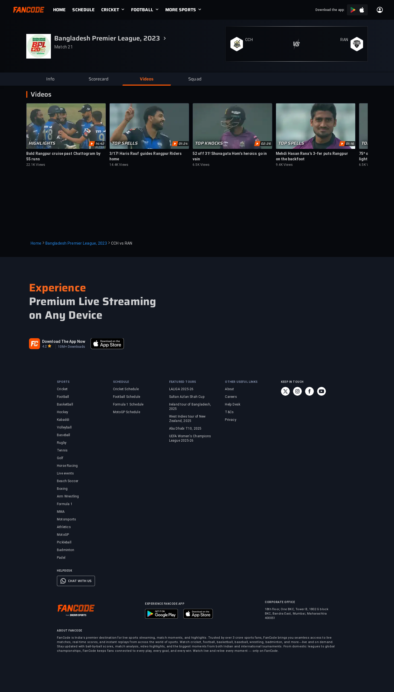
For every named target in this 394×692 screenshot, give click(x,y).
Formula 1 (65, 504)
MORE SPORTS (180, 10)
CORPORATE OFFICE (280, 602)
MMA (61, 512)
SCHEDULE (83, 10)
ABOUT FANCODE (69, 630)
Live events (65, 473)
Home (36, 243)
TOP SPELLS (125, 143)
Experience (57, 287)
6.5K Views (201, 165)
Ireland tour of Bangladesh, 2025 (190, 407)
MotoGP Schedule (126, 412)
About (229, 389)
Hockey (62, 412)
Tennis (62, 450)
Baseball (63, 435)
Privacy (230, 420)
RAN (344, 39)
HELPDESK (64, 570)
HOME (59, 10)
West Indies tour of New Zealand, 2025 (187, 419)
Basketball (65, 404)
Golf (60, 458)
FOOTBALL (142, 10)
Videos (41, 94)
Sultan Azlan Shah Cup (187, 397)
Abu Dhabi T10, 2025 (185, 428)
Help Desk (232, 404)
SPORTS (63, 382)
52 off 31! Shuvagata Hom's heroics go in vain (230, 156)
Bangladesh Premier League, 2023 (76, 243)
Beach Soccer (67, 481)
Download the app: (330, 10)
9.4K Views (284, 165)
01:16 (350, 144)
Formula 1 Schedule (128, 404)
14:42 (100, 144)
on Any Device (66, 315)
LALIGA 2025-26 (181, 389)
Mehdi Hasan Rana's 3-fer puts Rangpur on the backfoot (312, 156)
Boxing (62, 489)
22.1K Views (35, 165)
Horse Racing (67, 466)
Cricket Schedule (126, 389)
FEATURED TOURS (182, 382)
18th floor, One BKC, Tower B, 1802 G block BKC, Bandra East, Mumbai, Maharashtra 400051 (296, 613)
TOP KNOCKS (209, 143)
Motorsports (66, 519)
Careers (231, 397)
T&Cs (229, 412)
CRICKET (110, 10)
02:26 (266, 144)
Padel (61, 558)
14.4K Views (118, 165)
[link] (62, 10)
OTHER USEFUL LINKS (241, 382)
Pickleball (64, 542)
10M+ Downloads (71, 347)
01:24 (183, 144)
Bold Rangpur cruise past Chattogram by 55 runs (63, 156)
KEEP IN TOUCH (292, 381)
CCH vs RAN (121, 243)
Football (63, 397)
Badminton (65, 550)
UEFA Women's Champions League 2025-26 (190, 438)
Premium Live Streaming (92, 301)
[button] (50, 79)
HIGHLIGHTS (42, 143)
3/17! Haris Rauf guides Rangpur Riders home (145, 156)
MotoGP (63, 535)
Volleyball (64, 427)
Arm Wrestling (68, 496)
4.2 (44, 346)
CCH (249, 39)
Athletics (64, 527)
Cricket (62, 389)
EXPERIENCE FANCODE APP (164, 603)
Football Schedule (126, 397)
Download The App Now (63, 341)
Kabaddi (63, 420)
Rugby (61, 443)
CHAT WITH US (79, 581)
